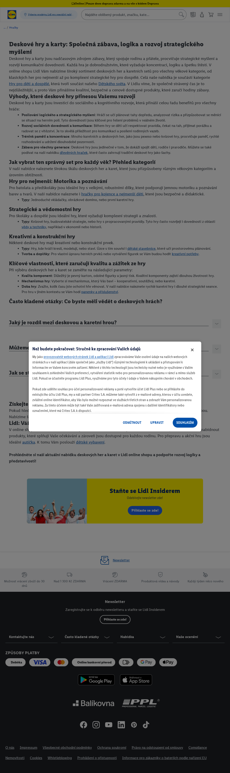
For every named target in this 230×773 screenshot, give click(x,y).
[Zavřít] (192, 349)
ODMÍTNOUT (132, 422)
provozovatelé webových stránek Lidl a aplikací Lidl (79, 357)
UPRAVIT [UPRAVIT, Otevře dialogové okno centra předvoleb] (157, 422)
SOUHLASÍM (185, 422)
